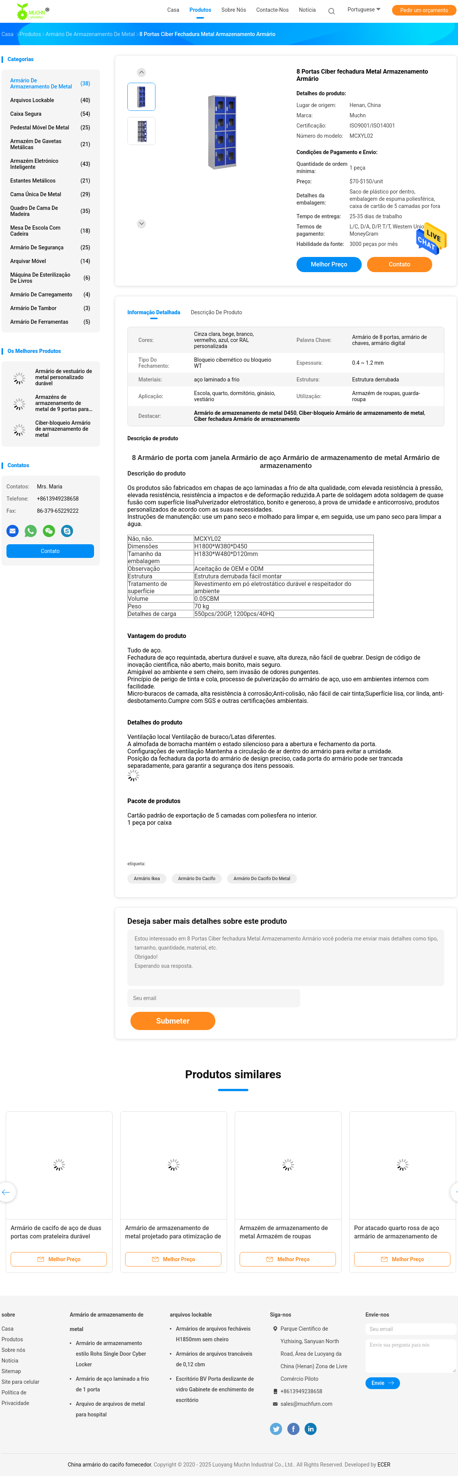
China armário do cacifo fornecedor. (111, 1465)
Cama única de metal (50, 194)
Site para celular (20, 1382)
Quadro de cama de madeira (50, 211)
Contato (50, 551)
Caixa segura (50, 114)
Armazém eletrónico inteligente (50, 164)
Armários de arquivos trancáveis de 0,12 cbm (214, 1359)
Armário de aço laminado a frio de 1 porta (112, 1384)
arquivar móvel (50, 261)
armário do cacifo (197, 878)
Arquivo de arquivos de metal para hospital (110, 1409)
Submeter (173, 1020)
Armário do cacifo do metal (262, 878)
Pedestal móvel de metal (50, 127)
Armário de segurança (50, 247)
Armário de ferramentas (50, 322)
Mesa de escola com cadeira (50, 231)
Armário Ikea (147, 878)
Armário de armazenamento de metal (50, 83)
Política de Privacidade (15, 1397)
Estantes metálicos (50, 180)
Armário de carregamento (50, 294)
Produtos (12, 1339)
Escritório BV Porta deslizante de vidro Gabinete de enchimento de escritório (215, 1389)
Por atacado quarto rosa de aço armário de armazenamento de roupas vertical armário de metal (398, 1236)
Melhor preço (329, 264)
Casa (8, 1329)
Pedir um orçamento (424, 10)
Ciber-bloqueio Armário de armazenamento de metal (63, 429)
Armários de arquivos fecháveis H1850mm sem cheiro (213, 1334)
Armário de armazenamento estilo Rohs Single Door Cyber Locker (111, 1353)
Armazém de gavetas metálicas (50, 144)
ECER (384, 1465)
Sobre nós (13, 1350)
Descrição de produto (216, 312)
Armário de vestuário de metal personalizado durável (63, 377)
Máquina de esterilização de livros (50, 278)
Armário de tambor (50, 308)
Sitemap (11, 1371)
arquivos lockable (50, 100)
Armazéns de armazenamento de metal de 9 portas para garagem (62, 403)
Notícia (10, 1361)
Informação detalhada (153, 312)
